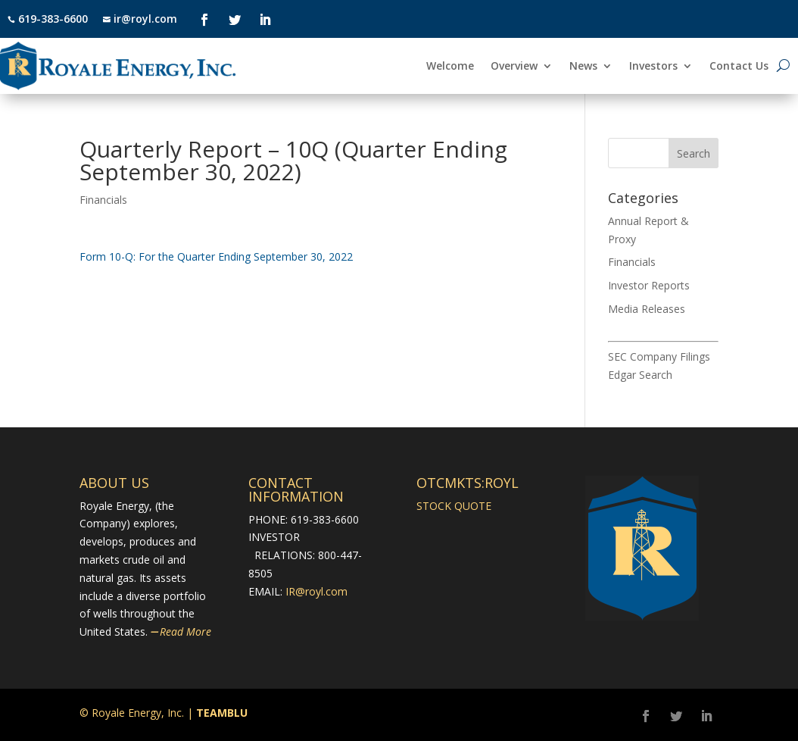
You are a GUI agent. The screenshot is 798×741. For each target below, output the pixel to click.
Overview (514, 67)
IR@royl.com (316, 591)
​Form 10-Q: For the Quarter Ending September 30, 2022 (216, 256)
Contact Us (738, 67)
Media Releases (646, 309)
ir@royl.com (144, 18)
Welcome (450, 67)
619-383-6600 (53, 18)
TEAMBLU (222, 712)
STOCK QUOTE (453, 506)
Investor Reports (649, 285)
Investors (653, 67)
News (583, 67)
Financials (103, 199)
